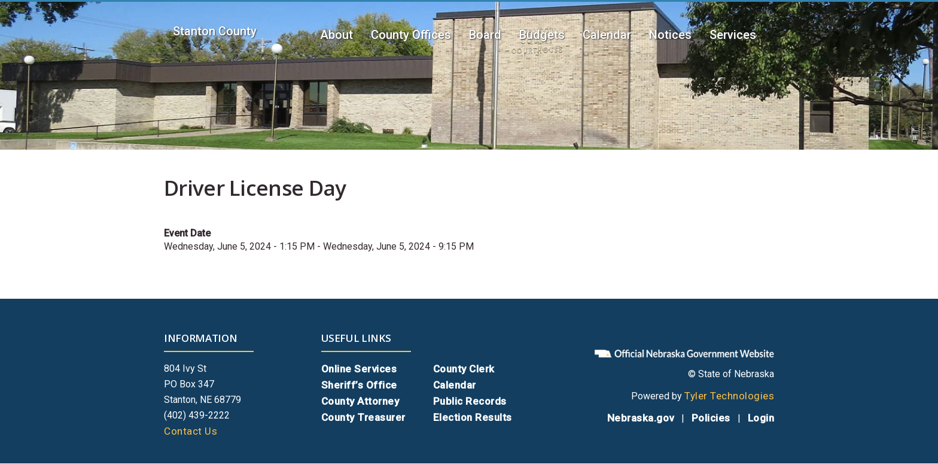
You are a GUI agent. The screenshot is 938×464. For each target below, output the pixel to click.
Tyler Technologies (729, 396)
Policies (711, 418)
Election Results (472, 417)
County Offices (411, 35)
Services (732, 35)
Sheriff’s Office (359, 385)
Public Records (470, 401)
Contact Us (190, 431)
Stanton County (215, 31)
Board (485, 35)
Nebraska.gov (640, 418)
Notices (670, 35)
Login (761, 418)
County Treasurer (363, 417)
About (336, 35)
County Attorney (360, 401)
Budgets (542, 35)
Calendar (607, 35)
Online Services (359, 369)
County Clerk (464, 369)
